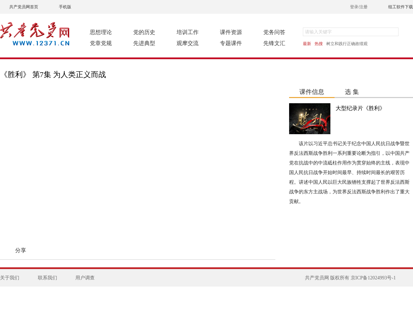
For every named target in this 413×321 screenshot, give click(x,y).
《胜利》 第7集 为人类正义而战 (53, 74)
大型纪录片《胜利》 (360, 108)
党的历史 (144, 32)
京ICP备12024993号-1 (373, 277)
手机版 (65, 6)
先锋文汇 (274, 43)
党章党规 (101, 43)
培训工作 (188, 32)
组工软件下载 (400, 6)
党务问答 (274, 32)
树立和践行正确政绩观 (347, 43)
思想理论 (101, 32)
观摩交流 (188, 43)
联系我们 (47, 277)
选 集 (352, 91)
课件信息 (311, 91)
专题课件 (231, 43)
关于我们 (9, 277)
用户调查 (85, 277)
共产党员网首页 (23, 6)
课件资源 (231, 32)
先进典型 (144, 43)
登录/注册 (359, 6)
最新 (307, 43)
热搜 (319, 43)
